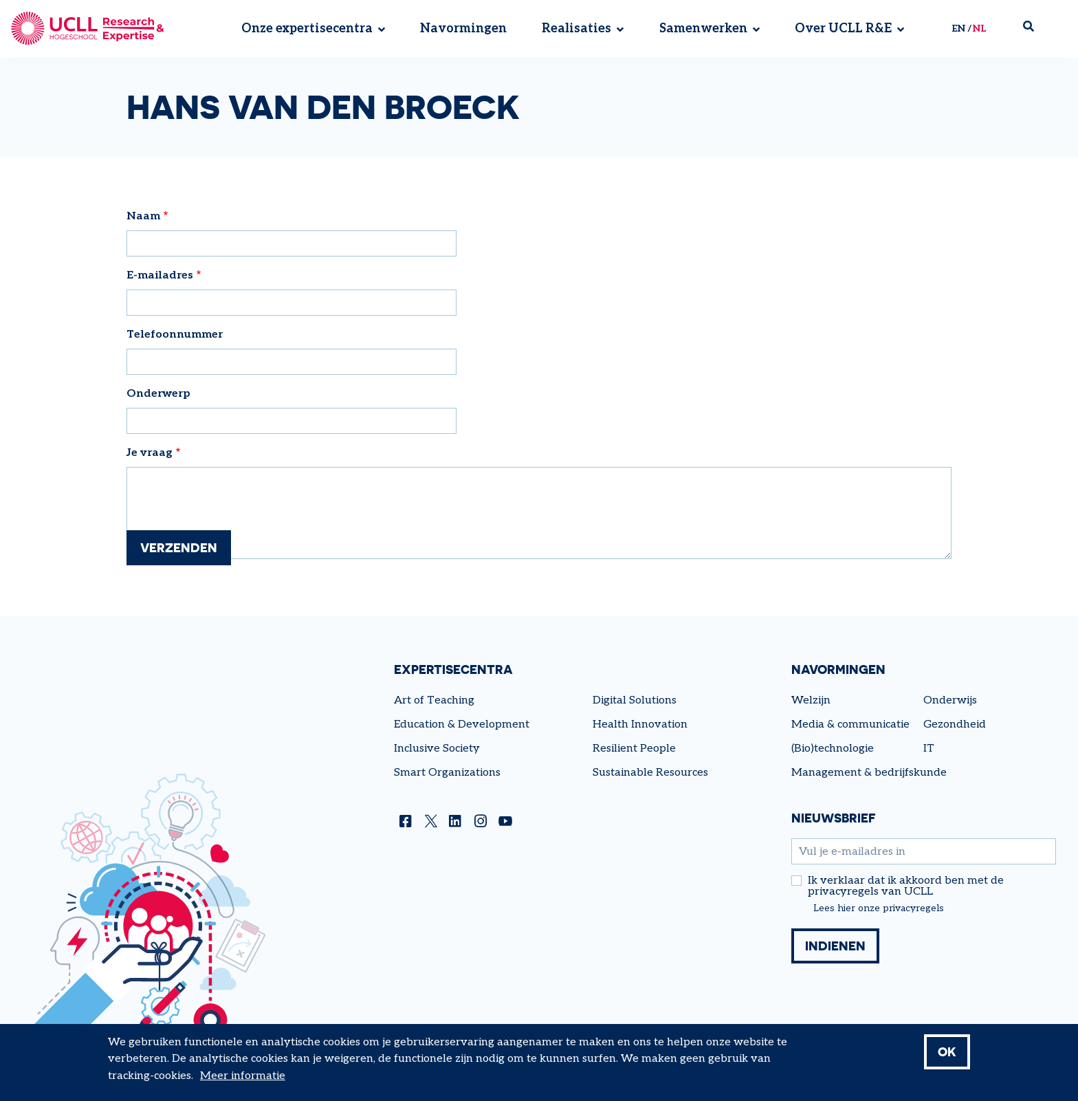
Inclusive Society (437, 748)
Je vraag (149, 452)
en (958, 28)
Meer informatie (242, 1075)
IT (928, 748)
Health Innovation (640, 724)
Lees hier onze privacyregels (878, 908)
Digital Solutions (634, 700)
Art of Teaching (434, 700)
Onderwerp (158, 393)
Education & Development (461, 724)
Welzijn (810, 700)
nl (979, 28)
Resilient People (634, 748)
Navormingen (463, 29)
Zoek (1034, 29)
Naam (143, 216)
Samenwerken (703, 29)
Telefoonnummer (174, 334)
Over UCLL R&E (843, 29)
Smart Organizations (447, 772)
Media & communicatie (850, 724)
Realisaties (576, 29)
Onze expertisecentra (307, 29)
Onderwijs (950, 700)
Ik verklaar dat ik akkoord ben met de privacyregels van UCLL (906, 886)
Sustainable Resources (650, 772)
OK (947, 1051)
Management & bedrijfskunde (869, 772)
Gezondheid (954, 724)
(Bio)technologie (832, 748)
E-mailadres (159, 275)
